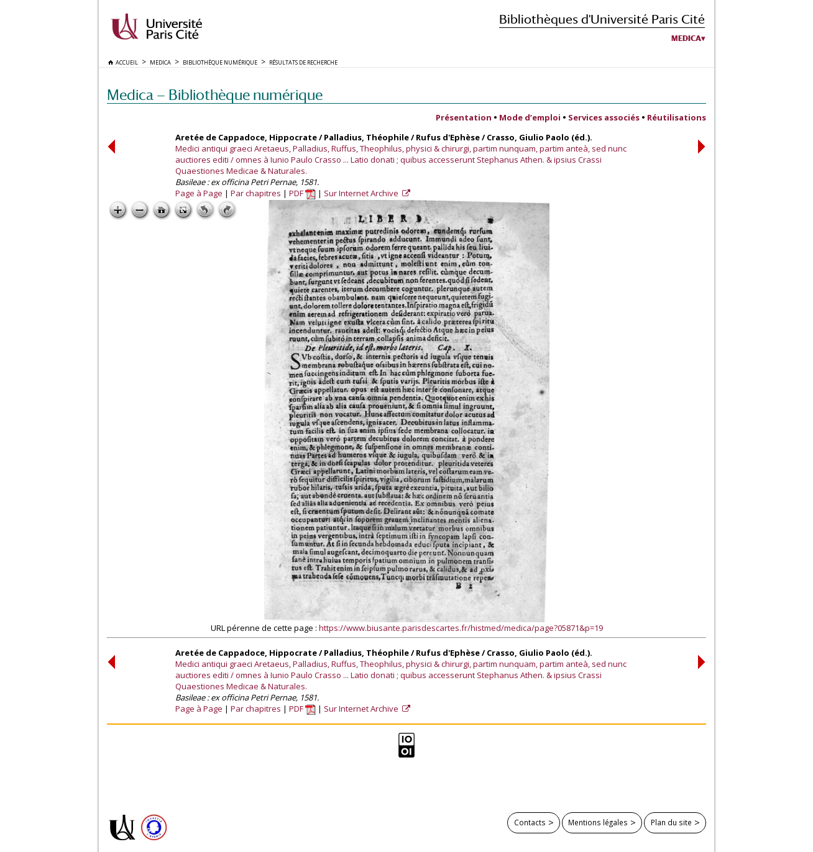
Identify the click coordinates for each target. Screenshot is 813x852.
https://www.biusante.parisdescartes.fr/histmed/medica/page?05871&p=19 (461, 627)
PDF (302, 193)
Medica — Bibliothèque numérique (215, 94)
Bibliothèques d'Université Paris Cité (602, 19)
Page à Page (199, 193)
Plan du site (671, 822)
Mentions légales (598, 822)
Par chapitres (256, 193)
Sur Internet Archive (362, 193)
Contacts (530, 822)
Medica (686, 38)
